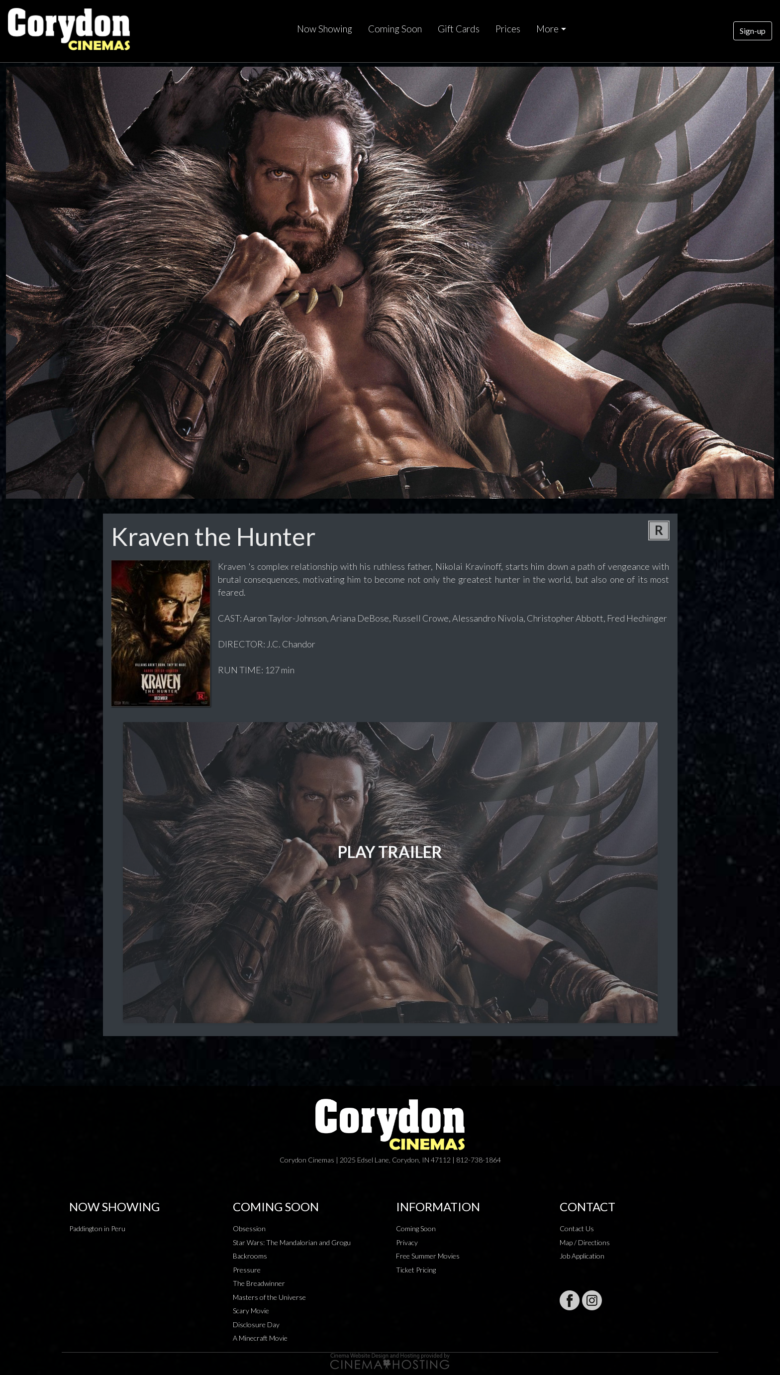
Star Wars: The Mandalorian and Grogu (292, 1242)
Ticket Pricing (416, 1270)
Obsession (249, 1228)
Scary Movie (251, 1310)
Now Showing (324, 28)
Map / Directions (585, 1242)
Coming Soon (395, 28)
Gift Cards (459, 28)
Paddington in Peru (97, 1228)
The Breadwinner (259, 1283)
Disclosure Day (256, 1324)
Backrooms (250, 1256)
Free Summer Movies (428, 1256)
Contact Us (577, 1228)
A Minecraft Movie (260, 1338)
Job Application (582, 1256)
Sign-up (753, 30)
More (547, 28)
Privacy (407, 1242)
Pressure (247, 1270)
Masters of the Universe (269, 1297)
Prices (507, 28)
